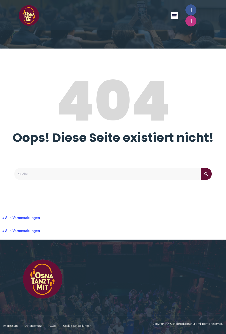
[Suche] (206, 174)
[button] (174, 15)
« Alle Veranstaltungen (21, 218)
